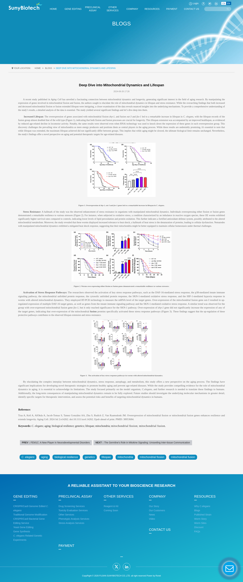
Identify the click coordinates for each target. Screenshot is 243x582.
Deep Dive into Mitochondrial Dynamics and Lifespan (86, 68)
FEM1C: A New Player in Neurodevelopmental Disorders (60, 442)
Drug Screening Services (72, 506)
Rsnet (158, 576)
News (152, 514)
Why (202, 506)
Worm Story (200, 518)
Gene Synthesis (21, 531)
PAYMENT (66, 545)
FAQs (197, 531)
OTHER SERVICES (118, 496)
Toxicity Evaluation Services (73, 510)
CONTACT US (160, 529)
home (38, 68)
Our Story (154, 506)
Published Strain (202, 514)
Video (152, 518)
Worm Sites (200, 523)
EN (228, 3)
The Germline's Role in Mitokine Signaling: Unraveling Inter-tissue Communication (147, 442)
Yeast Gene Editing (23, 527)
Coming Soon (111, 510)
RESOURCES (205, 496)
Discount (198, 527)
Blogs (48, 68)
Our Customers (157, 510)
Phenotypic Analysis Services (74, 518)
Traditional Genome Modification (30, 514)
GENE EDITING (25, 496)
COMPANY (157, 496)
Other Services (66, 514)
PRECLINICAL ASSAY (75, 496)
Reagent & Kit (111, 506)
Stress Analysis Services (71, 523)
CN (223, 3)
